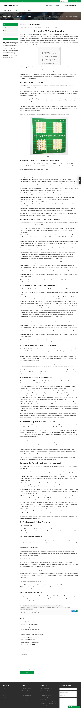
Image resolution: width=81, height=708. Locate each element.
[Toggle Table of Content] (57, 49)
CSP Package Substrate (26, 680)
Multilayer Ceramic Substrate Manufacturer (29, 626)
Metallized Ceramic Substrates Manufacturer (30, 632)
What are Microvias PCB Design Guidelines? (49, 53)
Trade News (27, 16)
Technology (51, 1)
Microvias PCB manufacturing (45, 50)
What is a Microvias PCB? (46, 52)
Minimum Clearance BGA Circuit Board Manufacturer (61, 626)
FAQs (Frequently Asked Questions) (48, 63)
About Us (64, 704)
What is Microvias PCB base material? (48, 59)
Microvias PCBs (27, 114)
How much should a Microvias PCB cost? (49, 57)
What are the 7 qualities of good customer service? (50, 62)
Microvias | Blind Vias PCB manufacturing (61, 607)
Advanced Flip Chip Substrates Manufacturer (30, 629)
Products (4, 678)
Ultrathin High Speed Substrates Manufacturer (59, 624)
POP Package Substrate (26, 678)
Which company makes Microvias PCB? (49, 60)
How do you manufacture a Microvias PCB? (49, 56)
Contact (55, 1)
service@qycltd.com (22, 1)
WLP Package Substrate (26, 675)
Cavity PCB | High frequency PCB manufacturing (53, 605)
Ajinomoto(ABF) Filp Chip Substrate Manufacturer (60, 621)
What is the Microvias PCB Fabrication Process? (50, 55)
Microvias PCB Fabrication (42, 219)
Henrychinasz (46, 680)
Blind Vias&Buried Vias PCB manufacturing (32, 605)
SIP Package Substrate (26, 682)
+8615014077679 (49, 682)
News (13, 16)
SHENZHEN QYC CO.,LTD (16, 704)
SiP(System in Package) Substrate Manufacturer (30, 624)
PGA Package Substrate (26, 687)
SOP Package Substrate (26, 685)
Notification (20, 16)
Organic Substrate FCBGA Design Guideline (33, 612)
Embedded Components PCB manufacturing (30, 607)
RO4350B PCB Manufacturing (30, 610)
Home (4, 675)
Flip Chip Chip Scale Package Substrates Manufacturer (32, 621)
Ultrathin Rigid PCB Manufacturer (57, 629)
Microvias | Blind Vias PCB (45, 607)
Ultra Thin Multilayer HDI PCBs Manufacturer (59, 632)
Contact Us (69, 704)
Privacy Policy (75, 704)
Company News (7, 16)
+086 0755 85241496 (9, 1)
